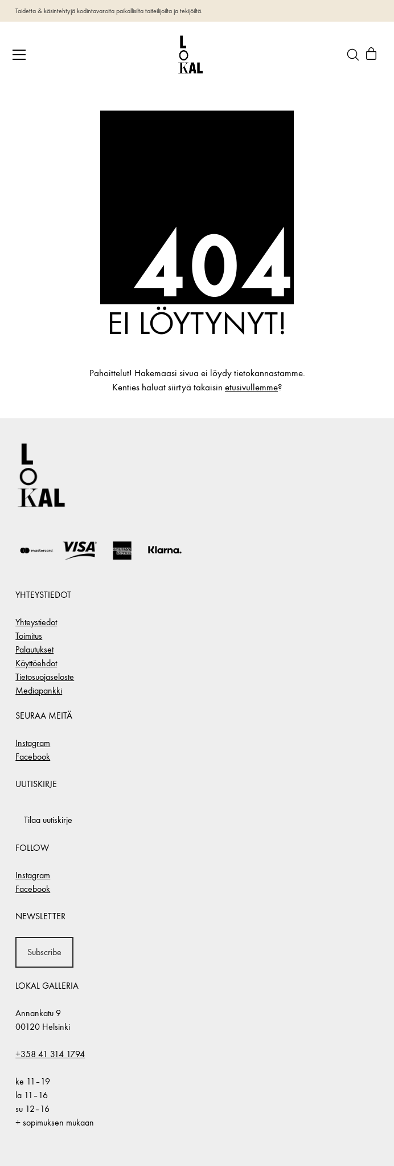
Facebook (32, 756)
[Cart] (371, 54)
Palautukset (34, 649)
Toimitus (28, 635)
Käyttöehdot (36, 663)
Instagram (32, 742)
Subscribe (44, 952)
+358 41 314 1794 (50, 1054)
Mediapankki (38, 690)
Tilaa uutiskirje (48, 819)
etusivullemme (251, 387)
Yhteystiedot (36, 622)
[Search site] (353, 54)
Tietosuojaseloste (44, 676)
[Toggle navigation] (19, 55)
